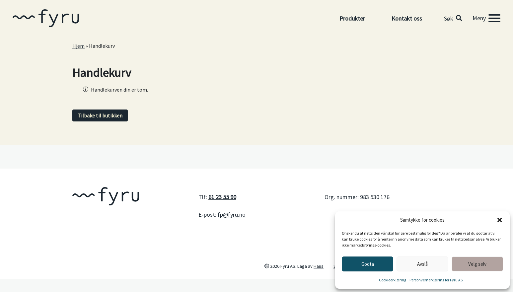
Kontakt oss (407, 18)
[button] (499, 220)
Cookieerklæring (392, 279)
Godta (367, 264)
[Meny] (486, 18)
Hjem (78, 45)
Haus (319, 266)
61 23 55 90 (222, 197)
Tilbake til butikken (100, 115)
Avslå (422, 264)
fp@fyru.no (232, 214)
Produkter (352, 18)
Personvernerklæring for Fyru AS (436, 279)
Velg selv (477, 264)
